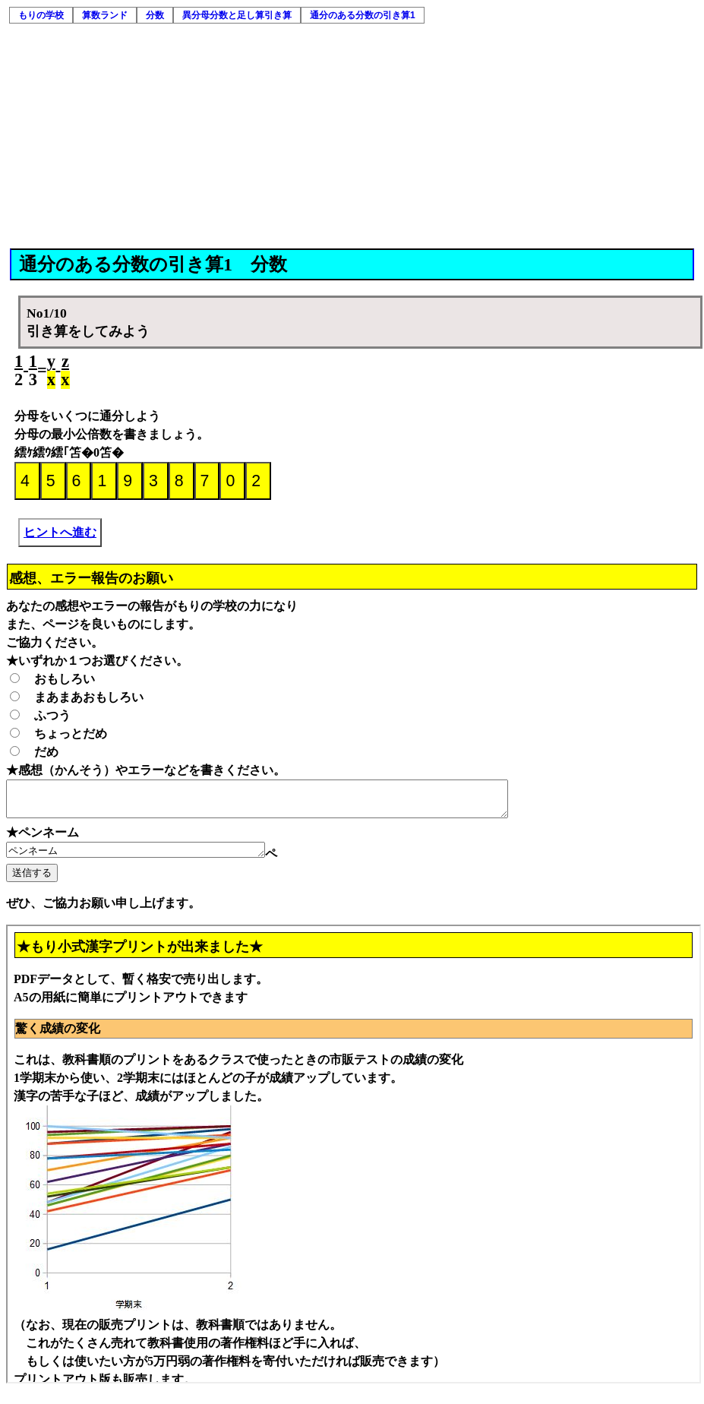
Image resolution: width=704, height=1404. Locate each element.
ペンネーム (150, 858)
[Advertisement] (353, 134)
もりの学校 (41, 15)
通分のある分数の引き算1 (362, 15)
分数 (155, 15)
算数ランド (105, 15)
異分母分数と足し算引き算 (237, 15)
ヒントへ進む (60, 532)
